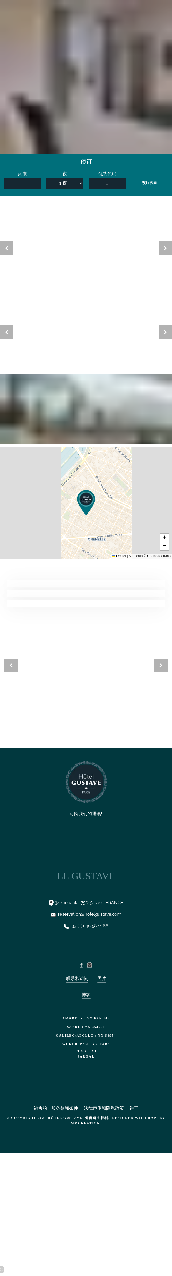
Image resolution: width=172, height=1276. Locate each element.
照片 (101, 978)
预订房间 (149, 183)
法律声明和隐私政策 (104, 1108)
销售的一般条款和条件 (56, 1108)
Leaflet (119, 556)
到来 (22, 174)
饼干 (133, 1108)
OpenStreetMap (159, 556)
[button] (86, 502)
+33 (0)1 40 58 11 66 (89, 926)
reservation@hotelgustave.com (89, 914)
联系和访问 (77, 978)
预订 (86, 161)
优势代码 (107, 174)
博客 (86, 994)
